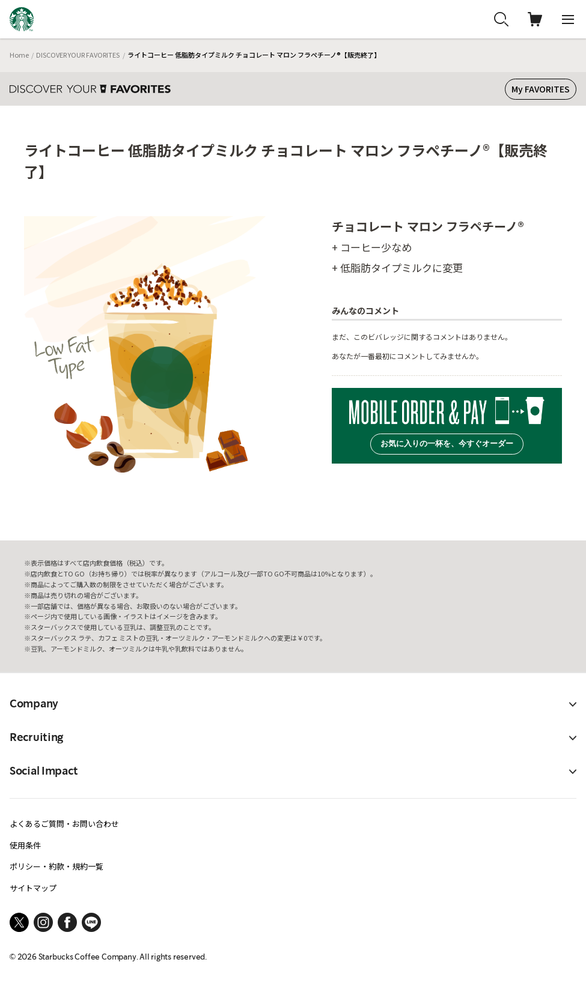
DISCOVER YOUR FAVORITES (78, 54)
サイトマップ (33, 888)
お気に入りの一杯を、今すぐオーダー (446, 443)
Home (19, 54)
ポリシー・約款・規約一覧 (56, 866)
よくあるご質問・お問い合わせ (64, 823)
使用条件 (25, 845)
